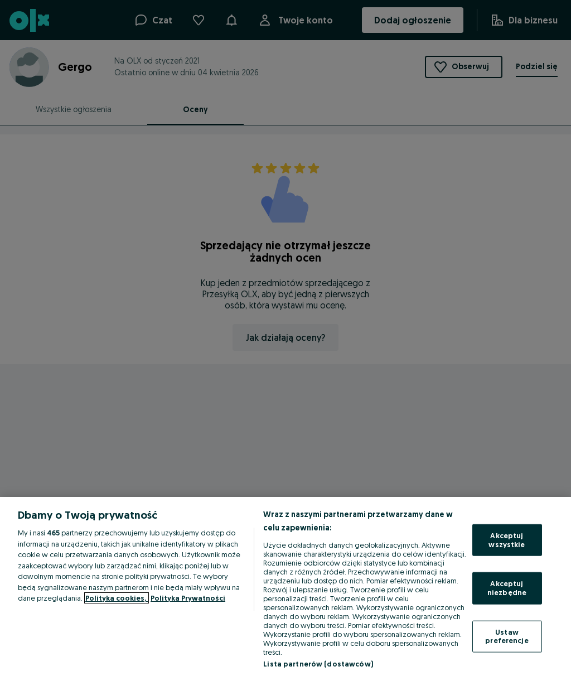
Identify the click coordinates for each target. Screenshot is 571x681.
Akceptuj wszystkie (506, 540)
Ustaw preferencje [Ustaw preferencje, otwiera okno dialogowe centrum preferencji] (506, 636)
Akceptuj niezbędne (506, 588)
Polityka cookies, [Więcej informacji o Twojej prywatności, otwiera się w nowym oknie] (116, 597)
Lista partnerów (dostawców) (318, 663)
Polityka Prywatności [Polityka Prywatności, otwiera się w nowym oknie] (188, 597)
